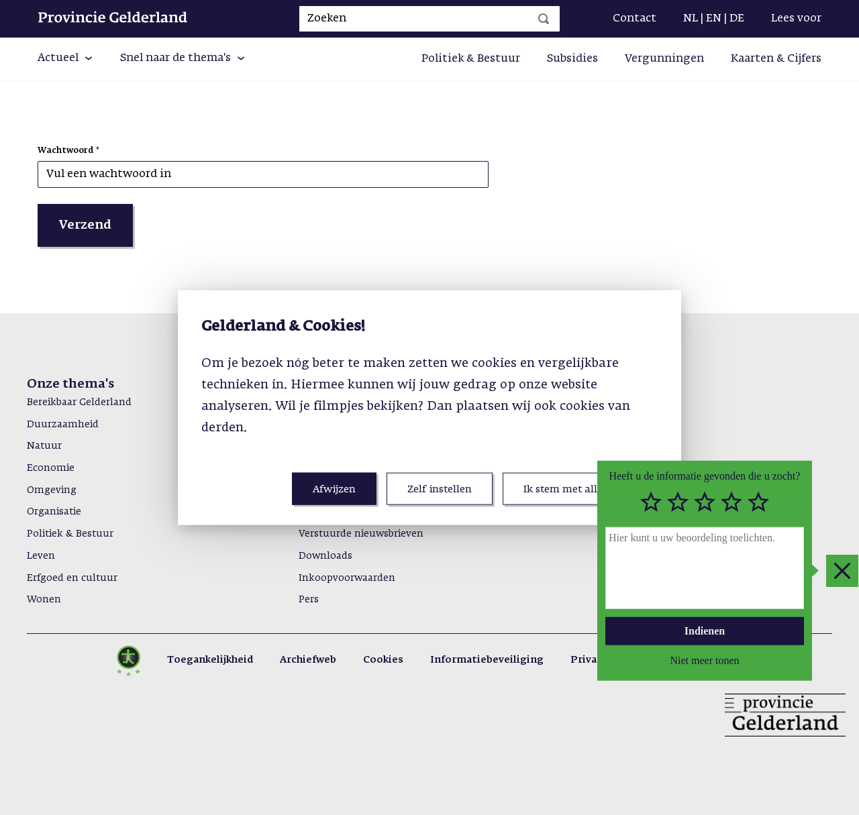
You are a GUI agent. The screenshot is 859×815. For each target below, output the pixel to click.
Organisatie (54, 512)
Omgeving (52, 490)
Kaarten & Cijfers (776, 59)
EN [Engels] (713, 18)
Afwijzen (334, 489)
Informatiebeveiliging (487, 660)
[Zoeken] (544, 19)
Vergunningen (664, 59)
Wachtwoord (65, 151)
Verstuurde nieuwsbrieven (361, 534)
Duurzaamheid (63, 424)
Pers (309, 599)
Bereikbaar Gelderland (79, 402)
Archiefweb (308, 660)
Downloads (325, 556)
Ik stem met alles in (571, 489)
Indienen (705, 630)
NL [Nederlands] (690, 18)
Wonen (44, 599)
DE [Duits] (736, 18)
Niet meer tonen (704, 660)
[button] (65, 59)
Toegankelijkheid (210, 660)
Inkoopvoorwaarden (347, 578)
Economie (50, 468)
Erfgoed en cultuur (72, 578)
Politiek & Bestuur (470, 59)
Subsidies (572, 59)
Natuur (44, 446)
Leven (41, 556)
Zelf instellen (439, 489)
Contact (634, 18)
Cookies (383, 660)
